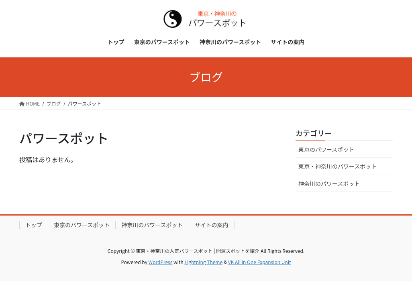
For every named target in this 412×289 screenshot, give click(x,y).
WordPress (161, 261)
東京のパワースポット (326, 149)
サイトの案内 (211, 225)
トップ (33, 225)
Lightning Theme (203, 261)
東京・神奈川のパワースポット (337, 166)
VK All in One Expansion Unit (259, 261)
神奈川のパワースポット (329, 183)
